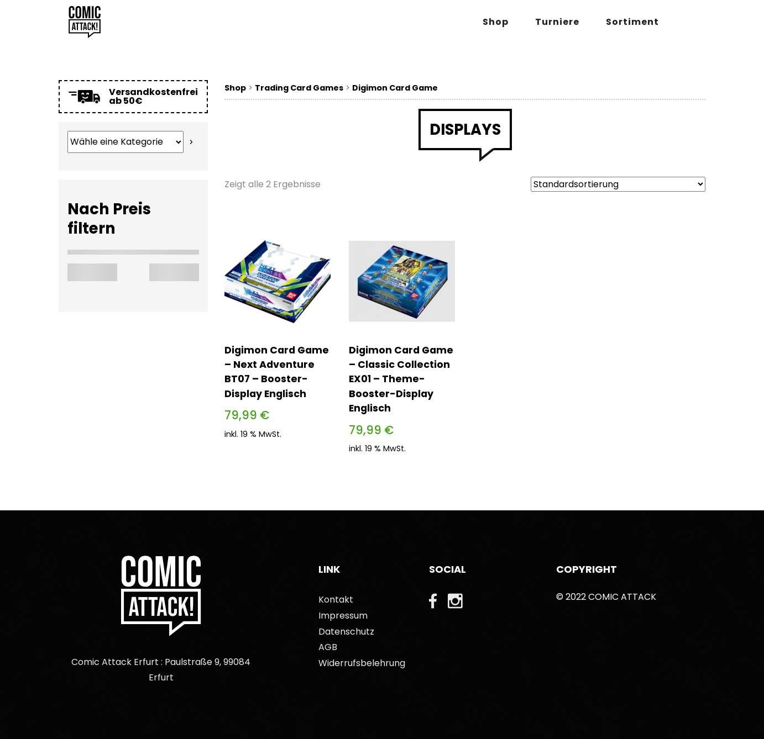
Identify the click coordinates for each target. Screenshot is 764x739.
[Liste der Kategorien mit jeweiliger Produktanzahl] (125, 142)
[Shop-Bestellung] (618, 184)
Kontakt (335, 599)
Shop (496, 21)
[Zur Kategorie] (191, 142)
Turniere (557, 21)
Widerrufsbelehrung (361, 663)
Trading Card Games (299, 87)
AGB (327, 647)
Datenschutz (346, 631)
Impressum (343, 615)
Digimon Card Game (395, 87)
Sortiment (632, 21)
